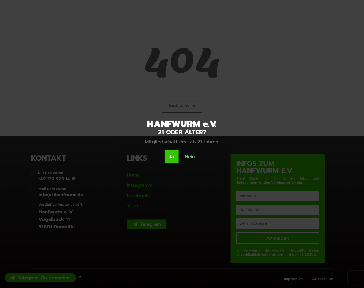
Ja (171, 156)
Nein (190, 156)
